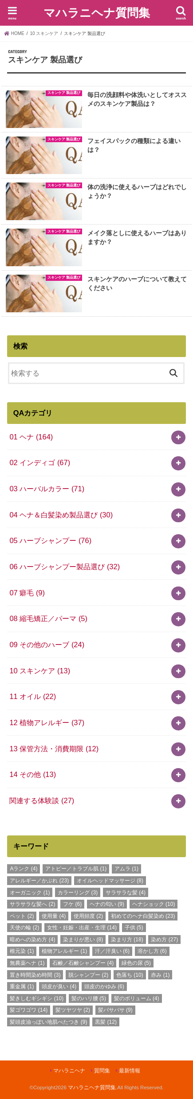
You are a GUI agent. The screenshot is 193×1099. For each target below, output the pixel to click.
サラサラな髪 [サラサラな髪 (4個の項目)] (126, 892)
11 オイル (32, 696)
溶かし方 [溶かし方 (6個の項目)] (152, 951)
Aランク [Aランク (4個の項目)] (23, 869)
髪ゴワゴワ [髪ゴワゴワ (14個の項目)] (28, 1010)
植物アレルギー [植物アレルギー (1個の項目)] (64, 951)
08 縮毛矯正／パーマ (48, 618)
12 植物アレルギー (46, 722)
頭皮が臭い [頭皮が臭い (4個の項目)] (59, 986)
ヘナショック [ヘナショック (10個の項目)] (153, 904)
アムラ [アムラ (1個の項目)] (126, 869)
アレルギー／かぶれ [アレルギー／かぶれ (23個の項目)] (39, 881)
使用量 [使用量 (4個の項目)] (54, 916)
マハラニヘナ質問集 (96, 12)
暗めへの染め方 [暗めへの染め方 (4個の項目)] (32, 939)
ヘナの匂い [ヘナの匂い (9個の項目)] (107, 904)
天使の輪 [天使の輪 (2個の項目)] (24, 927)
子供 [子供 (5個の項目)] (134, 927)
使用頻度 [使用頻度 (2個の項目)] (88, 916)
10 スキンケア (39, 671)
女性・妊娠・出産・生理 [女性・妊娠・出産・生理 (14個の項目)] (82, 927)
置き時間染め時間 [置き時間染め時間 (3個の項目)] (35, 975)
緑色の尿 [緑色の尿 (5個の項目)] (136, 963)
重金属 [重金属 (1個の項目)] (22, 986)
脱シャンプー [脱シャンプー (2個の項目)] (88, 975)
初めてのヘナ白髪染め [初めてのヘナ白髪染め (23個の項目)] (143, 916)
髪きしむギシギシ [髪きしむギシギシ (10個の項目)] (36, 998)
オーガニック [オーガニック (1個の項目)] (30, 892)
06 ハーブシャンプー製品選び (64, 567)
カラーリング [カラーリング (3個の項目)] (78, 892)
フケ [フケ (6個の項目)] (72, 904)
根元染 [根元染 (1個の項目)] (22, 951)
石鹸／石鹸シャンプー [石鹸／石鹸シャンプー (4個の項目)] (83, 963)
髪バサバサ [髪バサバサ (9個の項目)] (115, 1010)
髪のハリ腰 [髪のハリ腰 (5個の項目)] (88, 998)
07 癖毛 (27, 593)
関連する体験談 (41, 800)
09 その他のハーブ (46, 645)
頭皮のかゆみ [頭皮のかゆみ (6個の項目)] (104, 986)
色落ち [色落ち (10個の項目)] (129, 975)
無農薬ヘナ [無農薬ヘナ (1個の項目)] (27, 963)
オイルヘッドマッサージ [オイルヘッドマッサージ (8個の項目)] (110, 881)
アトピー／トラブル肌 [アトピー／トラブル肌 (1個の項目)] (75, 869)
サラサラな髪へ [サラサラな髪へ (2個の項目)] (32, 904)
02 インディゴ (39, 462)
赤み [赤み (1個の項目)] (160, 975)
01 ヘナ (31, 437)
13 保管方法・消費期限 (53, 749)
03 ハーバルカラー (46, 489)
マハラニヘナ (69, 1070)
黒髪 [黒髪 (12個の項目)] (106, 1022)
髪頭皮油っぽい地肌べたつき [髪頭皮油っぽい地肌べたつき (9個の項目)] (48, 1022)
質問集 (102, 1070)
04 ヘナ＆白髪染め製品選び (61, 515)
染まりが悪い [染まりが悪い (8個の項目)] (83, 939)
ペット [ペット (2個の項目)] (22, 916)
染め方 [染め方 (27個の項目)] (164, 939)
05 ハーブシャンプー (50, 540)
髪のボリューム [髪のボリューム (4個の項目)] (136, 998)
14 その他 (32, 774)
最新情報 (129, 1070)
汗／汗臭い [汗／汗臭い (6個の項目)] (112, 951)
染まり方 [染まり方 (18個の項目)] (127, 939)
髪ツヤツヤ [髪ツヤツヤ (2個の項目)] (72, 1010)
